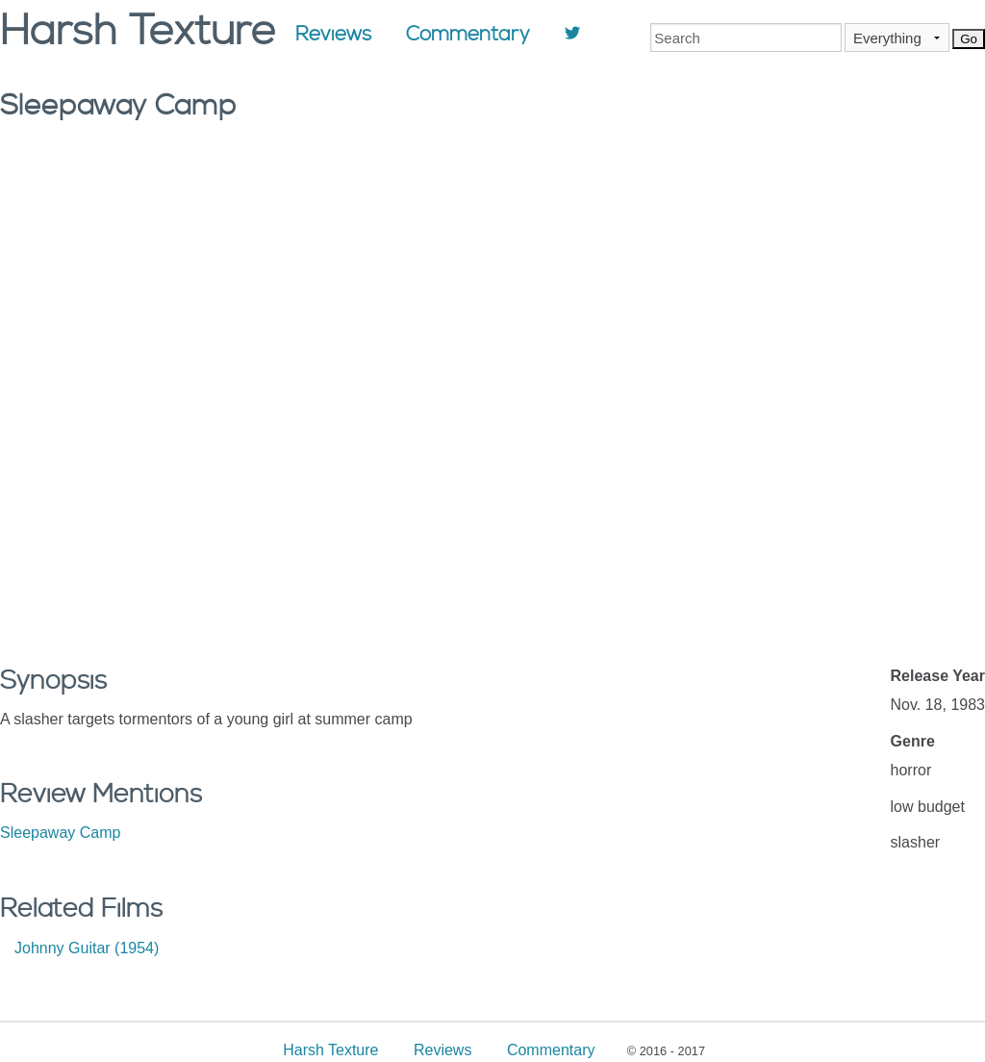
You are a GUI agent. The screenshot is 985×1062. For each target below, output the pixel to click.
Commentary (468, 34)
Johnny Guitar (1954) (86, 948)
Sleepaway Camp (60, 832)
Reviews (333, 34)
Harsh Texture (330, 1050)
